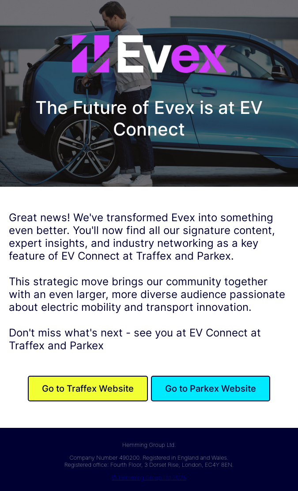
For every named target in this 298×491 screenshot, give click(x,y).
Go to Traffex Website (88, 388)
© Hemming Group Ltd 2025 (149, 477)
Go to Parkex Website (210, 388)
